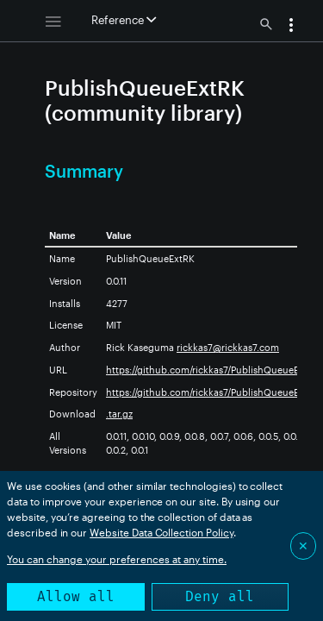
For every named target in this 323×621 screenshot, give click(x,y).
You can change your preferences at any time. (117, 559)
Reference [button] (123, 20)
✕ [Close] (303, 545)
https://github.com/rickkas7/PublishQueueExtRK (213, 369)
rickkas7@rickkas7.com (228, 347)
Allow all (76, 596)
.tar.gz (119, 413)
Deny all (219, 596)
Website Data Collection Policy (161, 532)
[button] (291, 27)
